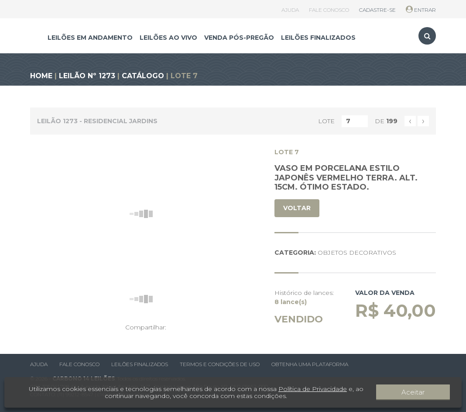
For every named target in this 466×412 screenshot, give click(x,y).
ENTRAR (421, 10)
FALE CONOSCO (329, 10)
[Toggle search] (427, 36)
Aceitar (430, 392)
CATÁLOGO (143, 76)
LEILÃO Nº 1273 (87, 76)
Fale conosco (79, 364)
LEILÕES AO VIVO (168, 38)
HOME (41, 76)
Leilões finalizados (139, 364)
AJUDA (290, 10)
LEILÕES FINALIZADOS (318, 38)
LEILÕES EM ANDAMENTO (90, 38)
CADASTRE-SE (377, 10)
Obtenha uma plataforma (309, 364)
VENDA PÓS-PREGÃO (239, 38)
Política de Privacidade (315, 389)
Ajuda (39, 364)
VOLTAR (297, 208)
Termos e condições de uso (220, 364)
